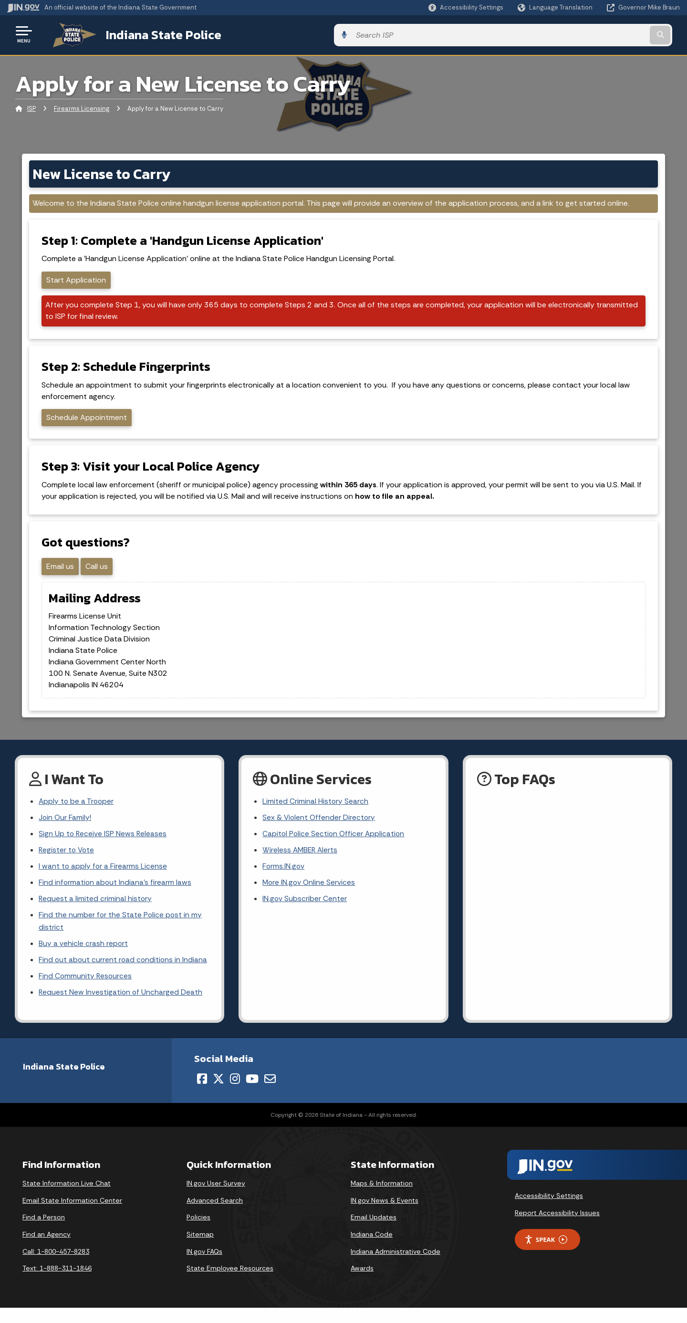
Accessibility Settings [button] (549, 1211)
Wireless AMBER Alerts (301, 860)
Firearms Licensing (81, 107)
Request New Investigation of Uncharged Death (121, 1008)
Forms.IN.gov (283, 877)
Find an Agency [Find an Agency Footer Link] (46, 1250)
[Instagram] (235, 1094)
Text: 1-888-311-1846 (57, 1284)
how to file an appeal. (396, 501)
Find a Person (43, 1232)
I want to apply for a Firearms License (103, 877)
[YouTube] (252, 1094)
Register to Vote (67, 860)
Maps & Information (382, 1199)
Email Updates (373, 1232)
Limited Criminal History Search (315, 810)
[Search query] (602, 34)
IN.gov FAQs (204, 1266)
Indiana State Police (152, 34)
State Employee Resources (230, 1284)
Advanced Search (215, 1215)
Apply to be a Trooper (77, 810)
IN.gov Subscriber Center (304, 911)
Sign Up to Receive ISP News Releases (103, 844)
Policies (198, 1232)
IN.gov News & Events (384, 1215)
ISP (31, 107)
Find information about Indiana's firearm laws (116, 894)
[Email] (270, 1094)
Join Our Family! (66, 827)
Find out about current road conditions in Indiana (124, 974)
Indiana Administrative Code (395, 1266)
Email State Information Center (72, 1215)
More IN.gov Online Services (309, 894)
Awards (362, 1284)
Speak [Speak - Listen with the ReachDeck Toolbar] (545, 1255)
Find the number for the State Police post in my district (121, 934)
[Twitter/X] (218, 1094)
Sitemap (200, 1250)
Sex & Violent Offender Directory (319, 827)
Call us (98, 574)
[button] (465, 7)
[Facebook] (202, 1094)
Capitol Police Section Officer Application (334, 844)
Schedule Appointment (88, 419)
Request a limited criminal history (96, 911)
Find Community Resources (86, 991)
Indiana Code (372, 1250)
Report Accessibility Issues (557, 1228)
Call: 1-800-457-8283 (55, 1266)
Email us (61, 574)
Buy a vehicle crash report (83, 957)
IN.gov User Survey (216, 1199)
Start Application (77, 279)
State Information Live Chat (66, 1199)
